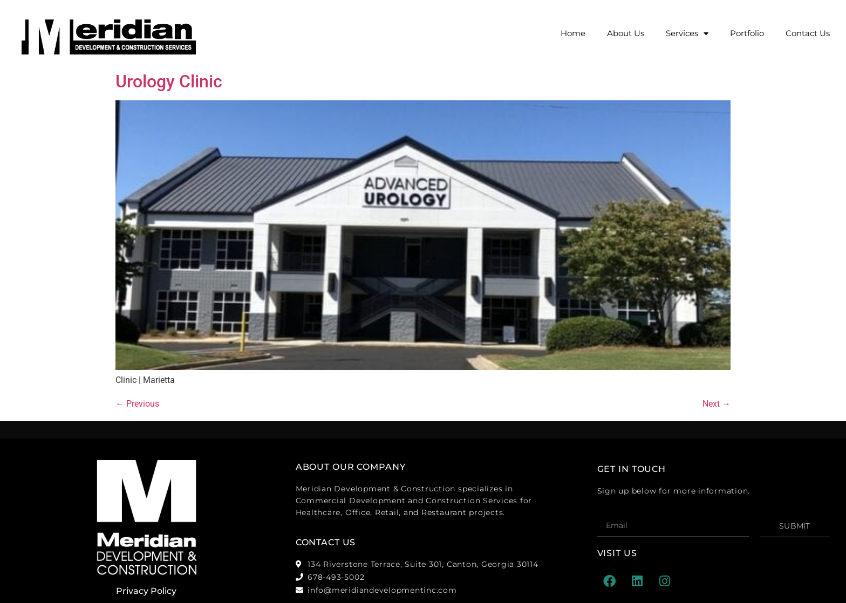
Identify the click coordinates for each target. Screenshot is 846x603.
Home (573, 33)
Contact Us (808, 33)
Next (716, 404)
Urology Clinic (168, 81)
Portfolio (747, 33)
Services (687, 33)
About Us (625, 33)
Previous (137, 404)
